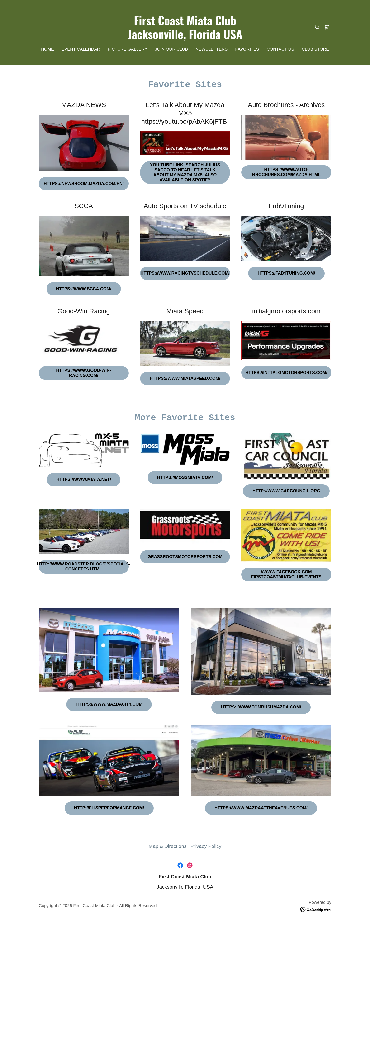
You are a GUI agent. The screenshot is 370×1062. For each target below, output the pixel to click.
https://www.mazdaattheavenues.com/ (260, 808)
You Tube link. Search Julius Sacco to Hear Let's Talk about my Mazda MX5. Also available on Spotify (185, 172)
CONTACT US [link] (280, 49)
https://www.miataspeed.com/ (185, 378)
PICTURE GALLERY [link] (127, 49)
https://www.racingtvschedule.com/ (185, 273)
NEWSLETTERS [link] (211, 49)
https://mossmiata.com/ (185, 477)
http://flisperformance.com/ (109, 808)
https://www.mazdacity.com (109, 704)
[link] (185, 37)
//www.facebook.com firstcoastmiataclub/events (286, 574)
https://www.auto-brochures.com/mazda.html (286, 172)
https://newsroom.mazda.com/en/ (84, 183)
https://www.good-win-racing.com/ (83, 373)
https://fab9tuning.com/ (286, 273)
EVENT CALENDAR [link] (81, 49)
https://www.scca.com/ (83, 288)
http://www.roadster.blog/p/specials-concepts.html (84, 566)
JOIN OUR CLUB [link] (171, 49)
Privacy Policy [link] (206, 846)
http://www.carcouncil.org (286, 490)
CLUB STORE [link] (315, 49)
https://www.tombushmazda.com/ (261, 707)
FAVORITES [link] (247, 49)
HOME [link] (47, 49)
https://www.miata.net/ (83, 479)
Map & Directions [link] (168, 846)
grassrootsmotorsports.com (185, 556)
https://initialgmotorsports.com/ (286, 372)
